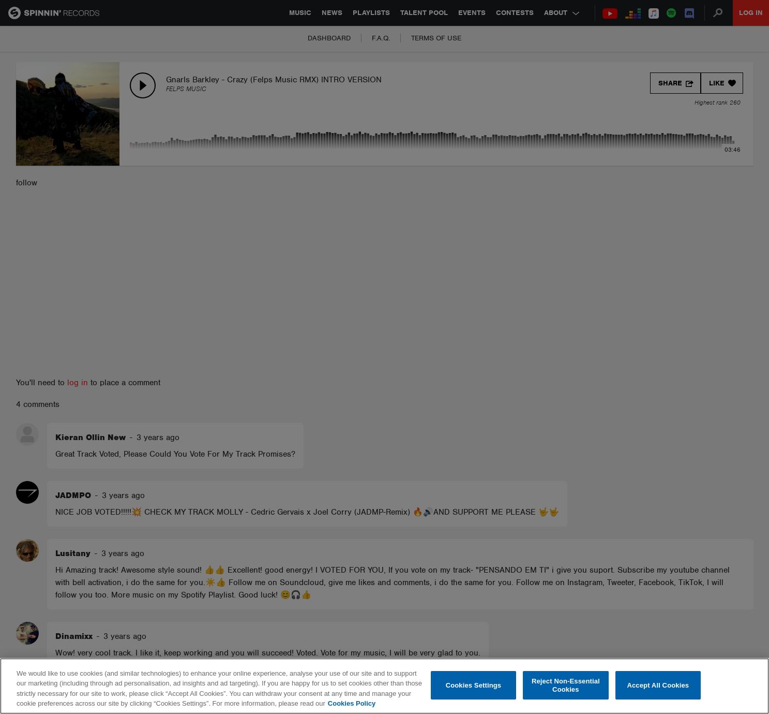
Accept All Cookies (658, 685)
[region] (384, 686)
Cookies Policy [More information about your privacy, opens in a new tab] (351, 703)
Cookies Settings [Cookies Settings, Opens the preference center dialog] (474, 685)
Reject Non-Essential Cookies (566, 685)
